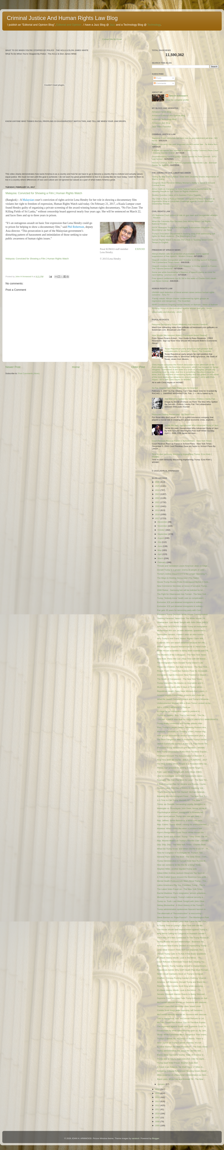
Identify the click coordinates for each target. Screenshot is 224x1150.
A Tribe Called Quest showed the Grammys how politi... (182, 877)
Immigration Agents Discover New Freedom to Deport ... (183, 675)
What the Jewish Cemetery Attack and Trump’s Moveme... (183, 699)
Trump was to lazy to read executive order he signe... (181, 1059)
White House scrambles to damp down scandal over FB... (183, 650)
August (161, 538)
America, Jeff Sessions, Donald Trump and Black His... (182, 982)
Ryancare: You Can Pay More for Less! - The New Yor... (182, 780)
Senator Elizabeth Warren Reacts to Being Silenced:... (182, 994)
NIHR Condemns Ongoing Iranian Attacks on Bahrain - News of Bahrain (185, 304)
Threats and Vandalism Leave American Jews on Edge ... (183, 566)
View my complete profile (177, 100)
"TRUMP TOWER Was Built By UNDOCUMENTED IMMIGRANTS (187, 719)
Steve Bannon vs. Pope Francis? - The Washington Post (183, 917)
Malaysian (28, 199)
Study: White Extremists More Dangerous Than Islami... (182, 1034)
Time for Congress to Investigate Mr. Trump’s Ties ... (181, 853)
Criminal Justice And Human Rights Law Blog (62, 18)
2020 (157, 506)
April (160, 554)
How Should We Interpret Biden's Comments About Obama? (179, 335)
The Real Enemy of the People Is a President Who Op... (183, 764)
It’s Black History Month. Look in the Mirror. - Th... (179, 958)
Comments (160, 83)
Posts (157, 78)
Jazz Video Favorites (161, 126)
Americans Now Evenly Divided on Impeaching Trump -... (183, 946)
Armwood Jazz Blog (161, 123)
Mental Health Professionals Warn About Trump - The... (182, 881)
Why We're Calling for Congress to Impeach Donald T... (182, 933)
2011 (157, 1109)
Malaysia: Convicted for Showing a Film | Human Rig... (182, 731)
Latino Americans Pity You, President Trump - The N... (182, 885)
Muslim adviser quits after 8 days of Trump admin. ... (181, 687)
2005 (157, 1125)
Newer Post (12, 367)
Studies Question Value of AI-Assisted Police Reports (176, 195)
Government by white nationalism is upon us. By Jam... (182, 1030)
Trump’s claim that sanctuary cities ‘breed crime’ (179, 1006)
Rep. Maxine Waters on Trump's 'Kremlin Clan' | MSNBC (183, 840)
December (163, 522)
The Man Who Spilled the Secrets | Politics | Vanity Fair (189, 399)
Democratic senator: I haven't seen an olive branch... (181, 634)
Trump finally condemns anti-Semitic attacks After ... (181, 723)
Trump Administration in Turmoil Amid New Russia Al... (182, 861)
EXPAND (140, 249)
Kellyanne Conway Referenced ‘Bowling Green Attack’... (183, 1071)
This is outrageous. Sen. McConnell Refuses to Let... (181, 1018)
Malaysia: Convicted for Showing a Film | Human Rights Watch (44, 193)
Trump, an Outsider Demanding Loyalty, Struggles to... (182, 804)
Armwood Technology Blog (164, 119)
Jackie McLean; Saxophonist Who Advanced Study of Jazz (191, 425)
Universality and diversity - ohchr (167, 312)
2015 (157, 1093)
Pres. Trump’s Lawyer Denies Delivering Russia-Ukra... (182, 727)
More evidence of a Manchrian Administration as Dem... (182, 1075)
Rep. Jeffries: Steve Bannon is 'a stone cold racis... (180, 820)
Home (76, 367)
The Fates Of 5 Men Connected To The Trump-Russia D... (183, 938)
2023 (157, 494)
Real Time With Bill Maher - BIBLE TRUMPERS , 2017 (182, 760)
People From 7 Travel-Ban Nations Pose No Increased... (183, 671)
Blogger (155, 1138)
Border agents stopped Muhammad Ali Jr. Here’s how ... (182, 646)
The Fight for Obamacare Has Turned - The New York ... (183, 594)
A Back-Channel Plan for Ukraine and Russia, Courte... (182, 784)
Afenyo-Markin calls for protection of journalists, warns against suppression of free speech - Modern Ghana (180, 255)
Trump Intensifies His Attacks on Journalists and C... (181, 683)
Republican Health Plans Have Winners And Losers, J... (182, 691)
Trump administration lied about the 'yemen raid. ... (180, 1051)
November (163, 526)
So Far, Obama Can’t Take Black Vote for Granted (175, 388)
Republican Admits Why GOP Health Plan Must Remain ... (183, 970)
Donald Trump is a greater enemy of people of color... (181, 570)
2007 (157, 1117)
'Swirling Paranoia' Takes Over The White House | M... (182, 618)
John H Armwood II (178, 96)
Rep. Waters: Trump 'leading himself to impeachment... (182, 966)
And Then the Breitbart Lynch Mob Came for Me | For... (182, 921)
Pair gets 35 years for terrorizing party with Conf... (180, 610)
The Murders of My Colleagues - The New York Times (181, 655)
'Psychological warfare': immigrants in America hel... (181, 812)
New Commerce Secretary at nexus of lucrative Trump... (183, 586)
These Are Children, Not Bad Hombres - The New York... (183, 667)
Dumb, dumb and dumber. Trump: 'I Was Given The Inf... (183, 836)
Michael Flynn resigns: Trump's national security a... (181, 897)
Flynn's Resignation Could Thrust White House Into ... (181, 832)
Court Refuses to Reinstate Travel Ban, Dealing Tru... (181, 962)
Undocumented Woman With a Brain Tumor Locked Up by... (184, 703)
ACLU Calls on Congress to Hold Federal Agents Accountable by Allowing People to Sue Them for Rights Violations (181, 190)
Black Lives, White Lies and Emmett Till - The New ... (181, 1079)
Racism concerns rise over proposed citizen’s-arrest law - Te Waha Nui (184, 144)
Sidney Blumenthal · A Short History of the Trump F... (181, 905)
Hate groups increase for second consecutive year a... (182, 735)
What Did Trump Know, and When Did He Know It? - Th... (183, 849)
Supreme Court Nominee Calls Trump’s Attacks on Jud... (183, 998)
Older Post (138, 367)
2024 (157, 490)
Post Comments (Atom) (29, 373)
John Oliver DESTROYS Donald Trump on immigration (182, 626)
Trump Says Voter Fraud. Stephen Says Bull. (177, 1063)
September (163, 534)
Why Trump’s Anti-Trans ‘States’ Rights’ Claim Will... (181, 638)
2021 (157, 502)
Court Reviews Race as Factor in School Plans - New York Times (182, 441)
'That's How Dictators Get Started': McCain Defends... (181, 792)
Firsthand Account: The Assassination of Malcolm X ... (182, 756)
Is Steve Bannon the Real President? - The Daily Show (182, 1047)
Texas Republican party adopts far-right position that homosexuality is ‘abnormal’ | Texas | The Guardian (188, 350)
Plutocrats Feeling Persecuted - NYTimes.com (173, 414)
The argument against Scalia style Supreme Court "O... (182, 1026)
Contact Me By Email (112, 39)
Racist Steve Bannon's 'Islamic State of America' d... (181, 1055)
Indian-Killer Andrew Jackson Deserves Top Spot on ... (182, 873)
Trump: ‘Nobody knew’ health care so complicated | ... (181, 598)
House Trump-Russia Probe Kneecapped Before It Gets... (183, 582)
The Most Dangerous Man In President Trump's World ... (183, 739)
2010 (157, 1113)
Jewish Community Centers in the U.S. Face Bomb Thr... (183, 744)
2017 (157, 518)
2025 (157, 486)
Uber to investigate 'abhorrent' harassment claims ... (181, 776)
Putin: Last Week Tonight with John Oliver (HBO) (179, 772)
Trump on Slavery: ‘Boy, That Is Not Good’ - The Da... (181, 715)
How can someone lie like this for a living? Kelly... (179, 865)
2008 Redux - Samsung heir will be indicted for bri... (181, 590)
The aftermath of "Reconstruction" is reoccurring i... (180, 913)
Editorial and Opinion (68, 24)
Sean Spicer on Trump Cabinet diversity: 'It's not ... (180, 1043)
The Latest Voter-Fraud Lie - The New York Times (180, 889)
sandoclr (135, 1138)
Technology (154, 24)
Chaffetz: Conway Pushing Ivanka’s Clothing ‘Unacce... (182, 978)
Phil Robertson (76, 226)
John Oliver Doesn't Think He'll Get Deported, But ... (181, 950)
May (160, 550)
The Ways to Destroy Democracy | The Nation (178, 578)
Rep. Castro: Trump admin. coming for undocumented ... (183, 824)
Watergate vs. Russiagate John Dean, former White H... (182, 808)
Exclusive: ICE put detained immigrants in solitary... (180, 602)
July (160, 542)
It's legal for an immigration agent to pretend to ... (179, 711)
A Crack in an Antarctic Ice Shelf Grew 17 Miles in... (180, 1067)
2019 (157, 510)
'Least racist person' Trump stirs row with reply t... (179, 816)
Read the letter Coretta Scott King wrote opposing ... (181, 986)
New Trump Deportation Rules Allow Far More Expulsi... (182, 752)
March (161, 558)
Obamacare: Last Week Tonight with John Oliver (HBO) (182, 622)
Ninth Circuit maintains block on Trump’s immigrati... (181, 974)
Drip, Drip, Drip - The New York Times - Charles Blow (181, 844)
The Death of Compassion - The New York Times (179, 679)
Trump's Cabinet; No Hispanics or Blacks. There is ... (181, 1038)
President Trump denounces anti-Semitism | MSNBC (181, 748)
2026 (157, 482)
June (160, 546)
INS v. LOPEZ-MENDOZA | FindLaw (173, 707)
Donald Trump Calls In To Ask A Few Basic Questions (181, 954)
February (162, 562)
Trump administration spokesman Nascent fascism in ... (182, 909)
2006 (157, 1121)
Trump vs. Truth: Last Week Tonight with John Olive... (181, 901)
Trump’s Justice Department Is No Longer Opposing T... (182, 574)
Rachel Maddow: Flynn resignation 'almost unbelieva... (182, 893)
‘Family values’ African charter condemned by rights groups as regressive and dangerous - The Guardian (180, 299)
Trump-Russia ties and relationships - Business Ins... (181, 942)
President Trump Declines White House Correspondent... (183, 614)
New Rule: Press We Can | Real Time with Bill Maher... (182, 659)
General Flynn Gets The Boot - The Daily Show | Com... (182, 857)
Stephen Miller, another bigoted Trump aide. (177, 869)
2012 (157, 1105)
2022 (157, 498)
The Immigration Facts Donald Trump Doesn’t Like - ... (182, 663)
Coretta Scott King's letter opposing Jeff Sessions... (180, 1010)
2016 (157, 1089)
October (162, 530)
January (162, 1084)
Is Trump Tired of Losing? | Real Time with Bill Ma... (180, 925)
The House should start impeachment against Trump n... (183, 929)
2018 (157, 514)
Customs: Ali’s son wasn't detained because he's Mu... (182, 642)
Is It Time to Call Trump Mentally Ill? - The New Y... (180, 800)
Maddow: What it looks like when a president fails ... (181, 828)
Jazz (112, 24)
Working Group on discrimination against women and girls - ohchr (182, 308)
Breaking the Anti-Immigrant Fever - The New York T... (182, 796)
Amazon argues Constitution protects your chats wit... (181, 695)
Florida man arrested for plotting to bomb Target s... (180, 768)
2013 (157, 1101)
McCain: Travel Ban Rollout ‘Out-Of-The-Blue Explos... (182, 1022)
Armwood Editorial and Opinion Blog (168, 115)
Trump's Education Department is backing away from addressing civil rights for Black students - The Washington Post (183, 235)
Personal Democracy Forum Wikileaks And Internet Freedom (180, 324)
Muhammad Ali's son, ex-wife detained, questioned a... (182, 630)
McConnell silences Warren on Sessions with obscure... (182, 1002)
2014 (157, 1097)
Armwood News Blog (161, 112)
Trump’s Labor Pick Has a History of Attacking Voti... (181, 788)
